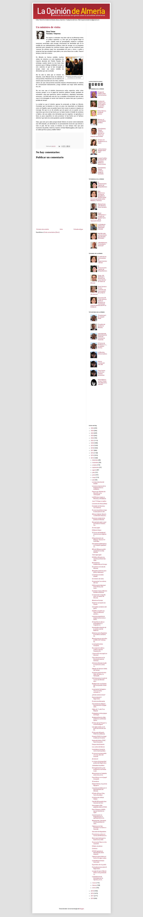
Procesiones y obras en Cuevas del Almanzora (99, 834)
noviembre (95, 462)
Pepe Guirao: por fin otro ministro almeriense (101, 373)
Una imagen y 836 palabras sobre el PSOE (99, 806)
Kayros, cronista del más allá (101, 363)
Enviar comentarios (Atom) (51, 232)
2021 (92, 440)
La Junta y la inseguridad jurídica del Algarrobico (99, 762)
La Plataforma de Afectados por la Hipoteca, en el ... (97, 878)
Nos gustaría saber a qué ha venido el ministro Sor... (99, 523)
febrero (94, 885)
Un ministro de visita (48, 27)
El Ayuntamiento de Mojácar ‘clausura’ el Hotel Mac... (98, 539)
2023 (92, 435)
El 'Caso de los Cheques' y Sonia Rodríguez (99, 723)
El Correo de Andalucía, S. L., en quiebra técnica (102, 345)
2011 (92, 896)
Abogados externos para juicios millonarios (99, 571)
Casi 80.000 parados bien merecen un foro (99, 802)
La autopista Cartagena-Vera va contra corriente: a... (99, 691)
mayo (94, 477)
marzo (94, 883)
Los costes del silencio (98, 747)
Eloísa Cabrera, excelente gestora (101, 112)
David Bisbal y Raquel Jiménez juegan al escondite (102, 171)
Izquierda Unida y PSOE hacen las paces (98, 741)
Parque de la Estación (98, 744)
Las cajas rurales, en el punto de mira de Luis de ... (99, 728)
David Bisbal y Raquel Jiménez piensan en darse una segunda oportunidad (98, 132)
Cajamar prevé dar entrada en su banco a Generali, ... (99, 827)
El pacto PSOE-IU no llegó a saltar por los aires (99, 737)
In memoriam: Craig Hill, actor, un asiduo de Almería (99, 596)
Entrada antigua (78, 229)
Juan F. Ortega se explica (99, 501)
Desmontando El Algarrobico (97, 698)
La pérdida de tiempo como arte (98, 861)
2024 (92, 433)
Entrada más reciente (42, 229)
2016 (92, 453)
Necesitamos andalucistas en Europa (99, 563)
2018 (92, 448)
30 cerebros (95, 781)
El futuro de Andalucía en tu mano (102, 141)
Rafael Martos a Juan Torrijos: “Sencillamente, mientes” (102, 382)
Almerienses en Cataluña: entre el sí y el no (99, 774)
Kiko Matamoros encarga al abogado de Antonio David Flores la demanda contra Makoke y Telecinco (98, 196)
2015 (92, 455)
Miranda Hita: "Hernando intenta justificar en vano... (99, 822)
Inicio (61, 229)
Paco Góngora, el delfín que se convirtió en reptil (98, 811)
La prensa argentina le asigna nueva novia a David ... (98, 618)
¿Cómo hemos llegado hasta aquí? (102, 150)
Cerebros (94, 848)
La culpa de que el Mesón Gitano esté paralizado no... (99, 872)
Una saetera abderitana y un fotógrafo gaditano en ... (99, 545)
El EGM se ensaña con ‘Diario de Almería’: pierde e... (98, 612)
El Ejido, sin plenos (97, 846)
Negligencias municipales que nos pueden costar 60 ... (99, 685)
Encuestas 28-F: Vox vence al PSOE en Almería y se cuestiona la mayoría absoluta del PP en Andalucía (98, 302)
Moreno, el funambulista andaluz (102, 121)
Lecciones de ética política (99, 503)
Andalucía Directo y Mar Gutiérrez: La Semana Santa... (99, 719)
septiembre (95, 467)
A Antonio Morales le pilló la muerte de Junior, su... (99, 664)
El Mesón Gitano (96, 530)
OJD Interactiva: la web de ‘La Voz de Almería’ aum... (99, 679)
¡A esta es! (95, 759)
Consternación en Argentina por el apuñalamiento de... (98, 816)
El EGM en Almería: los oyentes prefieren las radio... (99, 559)
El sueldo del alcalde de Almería (101, 326)
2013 (92, 891)
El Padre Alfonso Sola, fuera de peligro (98, 794)
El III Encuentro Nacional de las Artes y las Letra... (99, 587)
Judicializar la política (98, 765)
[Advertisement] (59, 213)
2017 (92, 450)
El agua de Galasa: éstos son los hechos (102, 93)
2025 (92, 430)
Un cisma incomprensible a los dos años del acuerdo (99, 755)
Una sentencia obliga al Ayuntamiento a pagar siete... (99, 705)
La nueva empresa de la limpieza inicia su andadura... (99, 487)
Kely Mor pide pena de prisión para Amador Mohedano (102, 236)
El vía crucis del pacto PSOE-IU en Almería (98, 733)
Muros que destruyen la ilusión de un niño (99, 838)
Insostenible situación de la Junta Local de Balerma (99, 629)
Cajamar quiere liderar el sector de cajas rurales (99, 857)
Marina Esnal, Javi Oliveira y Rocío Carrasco (102, 205)
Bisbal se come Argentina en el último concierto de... (99, 634)
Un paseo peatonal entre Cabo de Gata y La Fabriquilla (99, 674)
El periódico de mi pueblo (99, 864)
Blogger (81, 908)
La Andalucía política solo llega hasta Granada (101, 227)
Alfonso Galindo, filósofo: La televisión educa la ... (99, 514)
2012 (92, 893)
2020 (92, 443)
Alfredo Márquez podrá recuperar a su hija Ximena (99, 551)
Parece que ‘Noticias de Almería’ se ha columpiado (98, 493)
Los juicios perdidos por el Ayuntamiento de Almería (99, 789)
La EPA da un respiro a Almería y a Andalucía (99, 497)
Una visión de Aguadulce (99, 831)
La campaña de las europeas (97, 644)
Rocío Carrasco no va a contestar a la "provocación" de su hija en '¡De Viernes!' (98, 290)
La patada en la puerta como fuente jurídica (98, 750)
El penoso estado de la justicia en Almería (98, 518)
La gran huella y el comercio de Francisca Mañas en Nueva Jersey (102, 161)
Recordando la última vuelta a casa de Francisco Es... (98, 649)
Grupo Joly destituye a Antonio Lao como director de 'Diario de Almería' (98, 279)
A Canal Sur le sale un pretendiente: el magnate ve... (98, 623)
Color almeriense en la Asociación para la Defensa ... (98, 659)
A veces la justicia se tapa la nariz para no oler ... (99, 510)
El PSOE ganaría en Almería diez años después (98, 852)
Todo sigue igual (96, 555)
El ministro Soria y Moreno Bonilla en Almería (99, 591)
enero (94, 887)
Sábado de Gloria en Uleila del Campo (99, 669)
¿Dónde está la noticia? (98, 695)
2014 (92, 458)
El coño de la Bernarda (98, 701)
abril (93, 480)
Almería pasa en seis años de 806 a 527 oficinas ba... (99, 640)
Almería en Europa (97, 600)
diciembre (95, 460)
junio (93, 475)
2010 (92, 898)
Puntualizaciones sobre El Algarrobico (99, 867)
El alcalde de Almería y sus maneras (98, 506)
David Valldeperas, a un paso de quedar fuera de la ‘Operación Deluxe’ (98, 217)
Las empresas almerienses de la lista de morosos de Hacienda (102, 336)
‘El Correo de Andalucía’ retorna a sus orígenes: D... (99, 534)
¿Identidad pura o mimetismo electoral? (102, 244)
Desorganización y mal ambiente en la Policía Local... (99, 769)
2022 (92, 438)
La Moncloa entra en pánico (102, 353)
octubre (94, 465)
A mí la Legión (96, 527)
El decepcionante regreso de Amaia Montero (102, 185)
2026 (92, 428)
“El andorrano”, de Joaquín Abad (102, 317)
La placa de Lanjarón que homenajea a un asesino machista (102, 104)
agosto (94, 470)
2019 (92, 445)
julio (93, 472)
